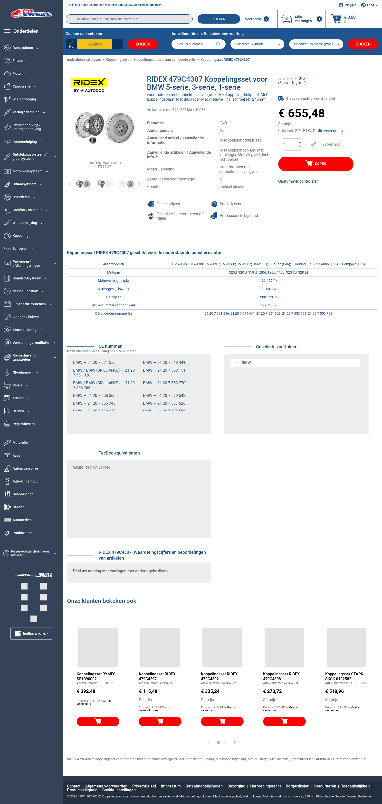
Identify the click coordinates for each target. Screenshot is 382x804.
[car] (316, 44)
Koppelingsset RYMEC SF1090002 (96, 676)
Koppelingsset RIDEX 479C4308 (281, 676)
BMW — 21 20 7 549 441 (164, 362)
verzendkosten (148, 710)
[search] (129, 19)
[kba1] (94, 44)
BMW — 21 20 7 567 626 (164, 403)
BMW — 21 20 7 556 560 (94, 395)
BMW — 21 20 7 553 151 (164, 370)
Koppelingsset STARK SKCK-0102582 (344, 676)
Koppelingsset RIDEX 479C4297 (157, 676)
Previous (70, 184)
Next (139, 184)
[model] (257, 44)
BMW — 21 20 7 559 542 (164, 395)
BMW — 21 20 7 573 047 (94, 411)
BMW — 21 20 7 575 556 (164, 411)
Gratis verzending (328, 130)
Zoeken (218, 19)
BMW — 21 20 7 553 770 (164, 383)
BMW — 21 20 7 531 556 (94, 362)
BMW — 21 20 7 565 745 (94, 403)
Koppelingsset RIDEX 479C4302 (219, 676)
